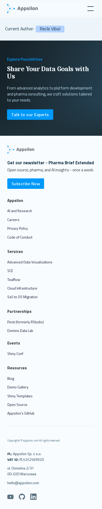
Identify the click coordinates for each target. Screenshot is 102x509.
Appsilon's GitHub (20, 413)
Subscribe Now (25, 183)
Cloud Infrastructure (22, 288)
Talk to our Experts (30, 114)
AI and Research (19, 210)
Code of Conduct (19, 237)
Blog (10, 378)
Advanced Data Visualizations (29, 262)
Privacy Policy (17, 228)
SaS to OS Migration (22, 296)
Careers (13, 219)
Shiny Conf (15, 353)
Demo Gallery (17, 387)
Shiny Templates (20, 396)
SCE (10, 270)
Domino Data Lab (20, 330)
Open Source (17, 404)
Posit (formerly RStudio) (25, 322)
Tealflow (13, 279)
